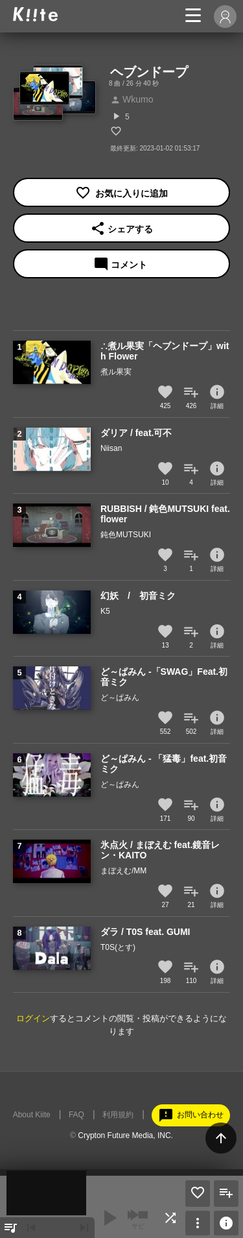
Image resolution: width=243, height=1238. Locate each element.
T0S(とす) (117, 947)
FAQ (76, 1114)
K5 (105, 611)
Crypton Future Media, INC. (125, 1135)
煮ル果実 (116, 371)
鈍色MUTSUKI (125, 534)
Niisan (111, 448)
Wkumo (131, 99)
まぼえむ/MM (123, 870)
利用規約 (117, 1114)
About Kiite (32, 1114)
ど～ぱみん (119, 697)
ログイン (33, 1018)
